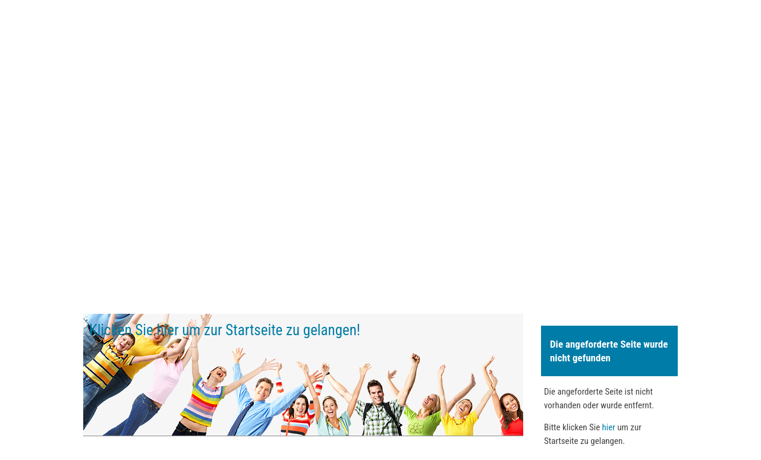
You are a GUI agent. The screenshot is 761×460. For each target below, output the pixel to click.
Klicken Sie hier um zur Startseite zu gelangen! (224, 330)
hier (608, 427)
